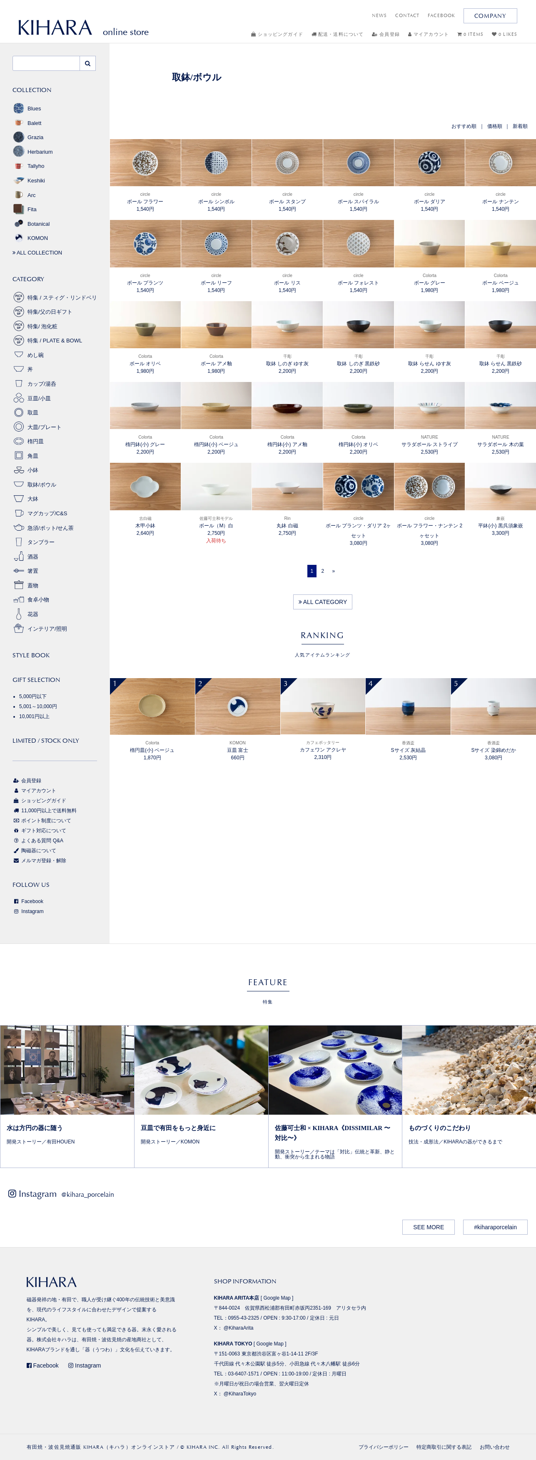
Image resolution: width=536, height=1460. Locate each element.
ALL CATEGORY (323, 602)
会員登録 (386, 34)
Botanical (31, 224)
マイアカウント (428, 34)
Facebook (27, 901)
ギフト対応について (39, 831)
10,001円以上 (34, 716)
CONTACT (407, 15)
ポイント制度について (41, 821)
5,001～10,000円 (38, 706)
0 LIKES (504, 34)
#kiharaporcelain (495, 1227)
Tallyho (28, 166)
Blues (26, 108)
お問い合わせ (495, 1447)
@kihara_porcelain (87, 1194)
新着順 (520, 126)
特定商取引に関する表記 (443, 1447)
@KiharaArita (239, 1328)
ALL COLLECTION (37, 253)
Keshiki (28, 180)
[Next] (334, 571)
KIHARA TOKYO (233, 1344)
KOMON (30, 238)
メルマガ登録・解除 (39, 861)
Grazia (27, 137)
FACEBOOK (441, 15)
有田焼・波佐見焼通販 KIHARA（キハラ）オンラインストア (101, 1447)
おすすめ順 (463, 126)
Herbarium (32, 152)
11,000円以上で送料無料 (44, 811)
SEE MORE (428, 1227)
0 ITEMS (470, 34)
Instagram (28, 911)
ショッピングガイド (277, 34)
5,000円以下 (33, 696)
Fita (24, 209)
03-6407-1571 (243, 1374)
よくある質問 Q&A (37, 841)
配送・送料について (338, 34)
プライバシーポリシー (384, 1447)
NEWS (379, 15)
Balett (26, 123)
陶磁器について (34, 851)
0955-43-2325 (243, 1318)
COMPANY (490, 16)
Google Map (276, 1298)
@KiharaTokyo (240, 1394)
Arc (24, 195)
